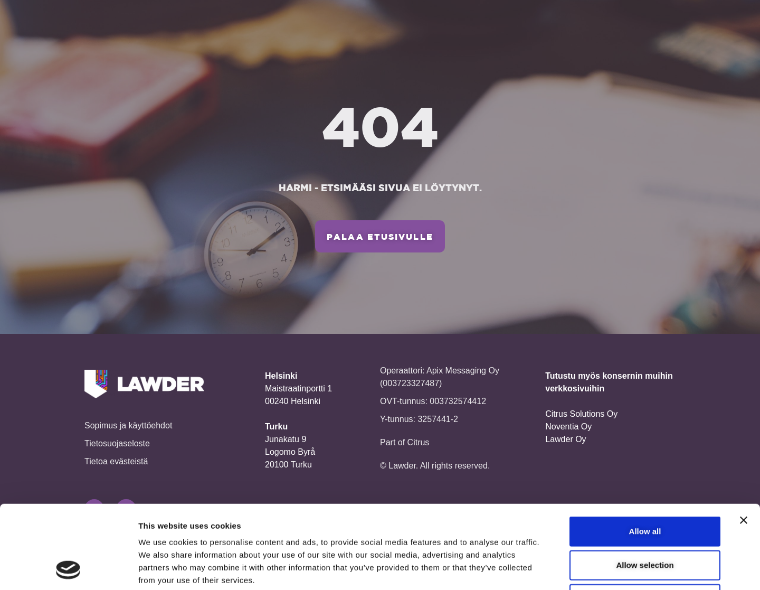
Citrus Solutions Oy (581, 413)
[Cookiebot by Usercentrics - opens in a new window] (68, 569)
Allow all (645, 452)
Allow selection (644, 486)
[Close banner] (743, 442)
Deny (645, 520)
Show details (553, 569)
